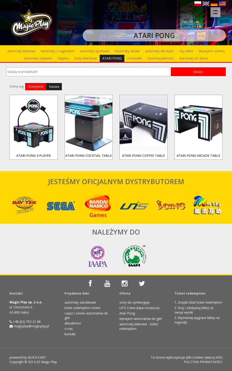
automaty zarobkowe (80, 302)
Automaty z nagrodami (58, 51)
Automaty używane (38, 58)
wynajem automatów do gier (140, 318)
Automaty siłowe (127, 51)
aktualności (73, 323)
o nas (69, 328)
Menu (216, 10)
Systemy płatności (160, 58)
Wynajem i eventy (212, 51)
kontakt (70, 334)
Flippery (63, 58)
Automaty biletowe (21, 51)
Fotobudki (134, 58)
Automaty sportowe (94, 51)
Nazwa (54, 86)
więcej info (213, 357)
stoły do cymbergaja (134, 302)
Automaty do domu (193, 58)
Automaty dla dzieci (159, 51)
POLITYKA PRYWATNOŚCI (203, 362)
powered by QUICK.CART (28, 357)
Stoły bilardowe (85, 58)
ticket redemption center (83, 308)
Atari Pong (127, 313)
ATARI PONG (112, 58)
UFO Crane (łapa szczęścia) (139, 308)
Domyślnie (36, 86)
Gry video (186, 51)
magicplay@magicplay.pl (31, 326)
